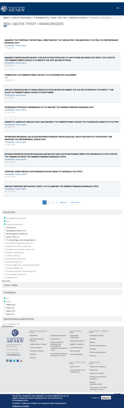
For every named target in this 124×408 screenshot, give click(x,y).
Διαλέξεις (93, 339)
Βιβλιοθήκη (33, 336)
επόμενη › (64, 202)
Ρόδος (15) (10, 308)
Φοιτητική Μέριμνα (76, 354)
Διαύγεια (33, 354)
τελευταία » (75, 202)
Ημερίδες (93, 349)
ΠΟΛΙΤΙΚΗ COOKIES (36, 394)
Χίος (65, 17)
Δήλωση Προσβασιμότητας (96, 383)
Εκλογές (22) (11, 227)
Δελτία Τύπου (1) (12, 237)
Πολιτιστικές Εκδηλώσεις (98, 352)
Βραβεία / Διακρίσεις (77, 344)
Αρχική (6, 17)
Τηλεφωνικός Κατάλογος (98, 367)
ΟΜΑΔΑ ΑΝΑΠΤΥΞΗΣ (50, 394)
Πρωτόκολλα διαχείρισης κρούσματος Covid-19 (58, 355)
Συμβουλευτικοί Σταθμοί (38, 344)
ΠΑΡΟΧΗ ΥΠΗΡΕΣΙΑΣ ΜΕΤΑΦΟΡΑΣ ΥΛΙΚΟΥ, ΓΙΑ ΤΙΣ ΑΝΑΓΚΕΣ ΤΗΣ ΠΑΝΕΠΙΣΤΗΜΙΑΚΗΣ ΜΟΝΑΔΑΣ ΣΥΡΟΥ (52, 186)
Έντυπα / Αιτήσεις (36, 348)
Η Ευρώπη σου (55, 339)
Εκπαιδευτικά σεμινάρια (98, 346)
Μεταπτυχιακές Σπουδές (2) (16, 234)
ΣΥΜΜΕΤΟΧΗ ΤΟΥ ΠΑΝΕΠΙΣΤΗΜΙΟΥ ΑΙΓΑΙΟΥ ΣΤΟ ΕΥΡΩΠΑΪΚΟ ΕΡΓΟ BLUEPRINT (41, 75)
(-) (4, 324)
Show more (6, 281)
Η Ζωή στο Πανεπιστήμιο (21, 17)
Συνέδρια (93, 356)
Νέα (59, 17)
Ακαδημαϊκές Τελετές (97, 336)
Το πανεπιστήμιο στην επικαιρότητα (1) (21, 240)
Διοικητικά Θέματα (76, 348)
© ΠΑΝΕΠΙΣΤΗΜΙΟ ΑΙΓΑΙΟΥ (9, 394)
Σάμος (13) (10, 314)
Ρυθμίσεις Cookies (20, 406)
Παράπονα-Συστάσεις (97, 373)
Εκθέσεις (92, 342)
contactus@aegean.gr (13, 355)
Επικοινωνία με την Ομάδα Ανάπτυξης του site (98, 388)
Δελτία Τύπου (75, 367)
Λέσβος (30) (10, 305)
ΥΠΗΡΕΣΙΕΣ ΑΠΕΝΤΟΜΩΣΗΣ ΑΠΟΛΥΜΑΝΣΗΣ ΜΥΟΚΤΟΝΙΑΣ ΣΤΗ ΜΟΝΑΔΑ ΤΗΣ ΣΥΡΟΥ (44, 171)
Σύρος (53, 17)
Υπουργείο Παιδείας (37, 351)
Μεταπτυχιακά (75, 351)
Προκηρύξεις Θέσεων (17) (16, 231)
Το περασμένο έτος (41, 17)
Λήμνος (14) (10, 311)
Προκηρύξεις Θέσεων (77, 341)
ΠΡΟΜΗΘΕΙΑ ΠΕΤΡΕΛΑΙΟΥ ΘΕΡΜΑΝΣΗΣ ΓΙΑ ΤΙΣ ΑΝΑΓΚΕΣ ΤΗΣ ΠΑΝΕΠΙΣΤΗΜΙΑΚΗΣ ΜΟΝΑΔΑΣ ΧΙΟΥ (49, 107)
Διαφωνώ (106, 398)
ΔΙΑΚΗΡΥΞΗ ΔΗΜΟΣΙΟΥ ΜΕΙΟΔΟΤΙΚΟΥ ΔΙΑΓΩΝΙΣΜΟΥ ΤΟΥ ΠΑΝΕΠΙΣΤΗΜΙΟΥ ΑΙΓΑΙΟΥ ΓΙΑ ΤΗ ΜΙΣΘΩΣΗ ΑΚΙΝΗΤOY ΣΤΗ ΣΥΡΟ (62, 122)
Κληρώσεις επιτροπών (78, 17)
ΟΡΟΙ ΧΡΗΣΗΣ (24, 394)
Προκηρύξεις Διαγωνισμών (74, 336)
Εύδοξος (33, 358)
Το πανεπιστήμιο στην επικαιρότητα (77, 371)
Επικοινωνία (94, 370)
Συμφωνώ (96, 397)
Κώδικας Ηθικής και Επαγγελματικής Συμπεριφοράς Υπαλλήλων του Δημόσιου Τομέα (59, 346)
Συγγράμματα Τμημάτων (58, 336)
